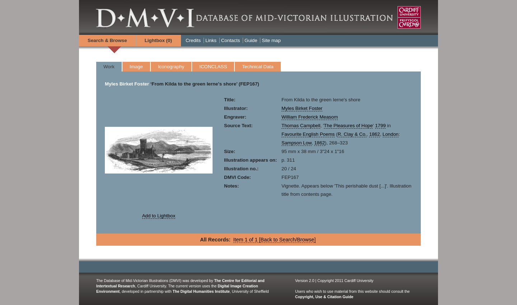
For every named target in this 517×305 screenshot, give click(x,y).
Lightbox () (158, 40)
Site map (271, 40)
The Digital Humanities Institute (201, 291)
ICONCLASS (213, 66)
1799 (380, 125)
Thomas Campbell (300, 125)
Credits (193, 40)
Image (136, 66)
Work (109, 66)
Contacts (230, 40)
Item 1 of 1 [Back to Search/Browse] (274, 239)
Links (210, 40)
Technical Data (257, 66)
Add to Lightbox (159, 215)
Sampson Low (296, 142)
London (391, 134)
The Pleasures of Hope (348, 125)
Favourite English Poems (308, 134)
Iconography (171, 66)
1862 (374, 134)
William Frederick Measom (309, 117)
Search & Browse (107, 40)
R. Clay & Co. (352, 134)
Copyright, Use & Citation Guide (324, 297)
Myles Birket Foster (127, 84)
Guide (250, 40)
